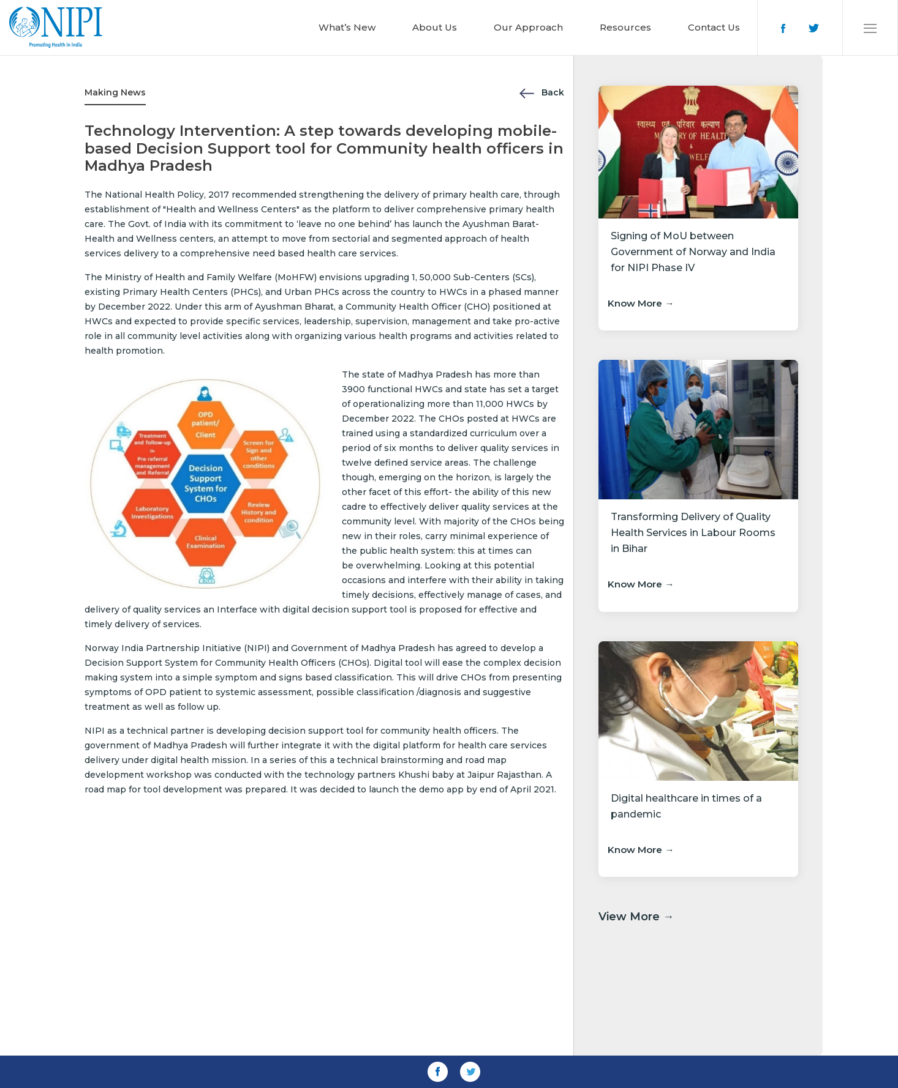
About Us (434, 27)
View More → (636, 916)
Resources (625, 27)
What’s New (347, 27)
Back (541, 92)
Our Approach (528, 27)
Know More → (641, 303)
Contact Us (714, 27)
